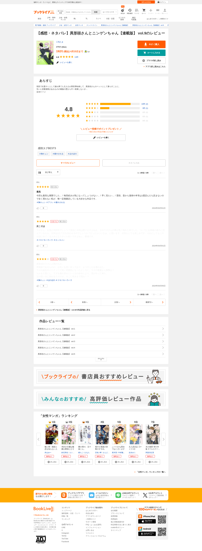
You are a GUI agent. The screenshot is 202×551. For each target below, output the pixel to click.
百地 (96, 453)
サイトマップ (116, 530)
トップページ (67, 511)
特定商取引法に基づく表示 (121, 525)
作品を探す (90, 513)
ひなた (87, 453)
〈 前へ (154, 173)
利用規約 (114, 519)
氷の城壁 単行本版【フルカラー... (153, 448)
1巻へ (52, 302)
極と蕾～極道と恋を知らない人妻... (51, 449)
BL (75, 18)
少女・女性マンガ (63, 19)
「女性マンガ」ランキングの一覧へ (151, 472)
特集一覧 (65, 516)
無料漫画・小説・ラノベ (71, 513)
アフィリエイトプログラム (96, 536)
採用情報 (114, 516)
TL (87, 19)
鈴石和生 (64, 453)
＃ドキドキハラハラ (44, 240)
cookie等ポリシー (117, 527)
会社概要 (114, 511)
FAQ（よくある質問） (94, 525)
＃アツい (49, 202)
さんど (105, 453)
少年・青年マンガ (51, 19)
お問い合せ (90, 530)
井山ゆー (48, 453)
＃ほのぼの (72, 154)
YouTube (65, 539)
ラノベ (98, 19)
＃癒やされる (57, 154)
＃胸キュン (43, 154)
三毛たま (59, 42)
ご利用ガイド (163, 19)
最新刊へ (149, 302)
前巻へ (85, 302)
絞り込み (60, 12)
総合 (39, 19)
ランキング (66, 519)
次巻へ (117, 302)
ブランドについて (117, 513)
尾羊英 (114, 453)
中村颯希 (121, 453)
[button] (52, 461)
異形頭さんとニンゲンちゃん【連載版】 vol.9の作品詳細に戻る (64, 310)
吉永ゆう (132, 453)
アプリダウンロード (93, 516)
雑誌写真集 (133, 19)
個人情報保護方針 (117, 522)
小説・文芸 (110, 19)
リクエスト (90, 533)
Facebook (65, 542)
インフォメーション (93, 527)
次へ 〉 (162, 173)
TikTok (64, 536)
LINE (63, 527)
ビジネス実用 (122, 19)
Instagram (65, 533)
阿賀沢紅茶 (150, 453)
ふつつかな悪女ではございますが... (118, 449)
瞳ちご (80, 453)
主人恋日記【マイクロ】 (135, 448)
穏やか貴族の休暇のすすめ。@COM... (101, 449)
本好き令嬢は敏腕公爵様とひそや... (67, 449)
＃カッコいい (58, 240)
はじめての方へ (152, 19)
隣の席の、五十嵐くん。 (84, 448)
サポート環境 (91, 522)
